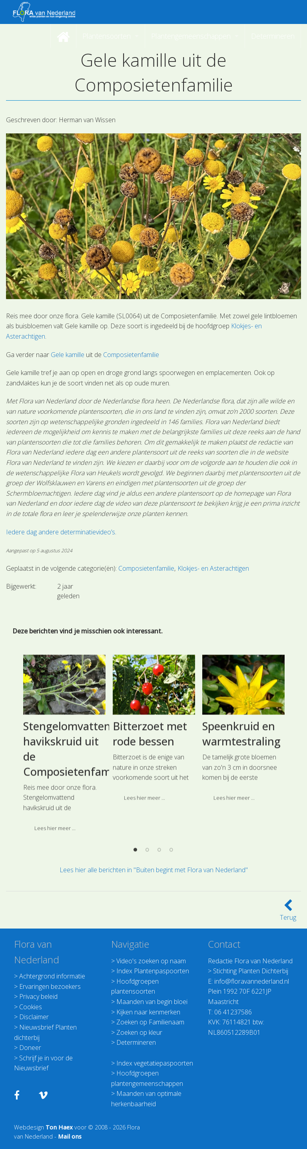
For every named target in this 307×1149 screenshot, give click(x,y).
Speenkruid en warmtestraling (241, 817)
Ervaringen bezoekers (50, 986)
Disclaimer (34, 1016)
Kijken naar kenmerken (148, 1012)
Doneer (30, 1047)
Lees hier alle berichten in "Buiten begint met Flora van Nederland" (154, 869)
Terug (288, 912)
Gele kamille (67, 354)
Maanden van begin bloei (151, 1001)
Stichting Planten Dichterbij (250, 970)
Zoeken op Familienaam (150, 1022)
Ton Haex (59, 1127)
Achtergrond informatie (52, 976)
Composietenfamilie (131, 354)
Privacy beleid (38, 996)
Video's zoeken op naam (151, 961)
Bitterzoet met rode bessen (150, 817)
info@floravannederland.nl (251, 981)
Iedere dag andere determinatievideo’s (60, 532)
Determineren (136, 1042)
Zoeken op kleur (139, 1032)
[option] (64, 829)
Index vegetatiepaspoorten (154, 1063)
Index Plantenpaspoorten (152, 970)
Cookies (30, 1006)
